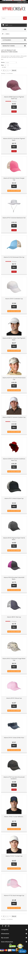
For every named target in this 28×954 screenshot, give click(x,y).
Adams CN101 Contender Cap (14, 298)
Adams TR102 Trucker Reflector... (14, 816)
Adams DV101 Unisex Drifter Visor (14, 737)
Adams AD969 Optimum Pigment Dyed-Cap (14, 97)
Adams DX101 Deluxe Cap (14, 698)
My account (5, 938)
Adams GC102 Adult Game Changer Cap (14, 179)
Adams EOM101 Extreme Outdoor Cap (14, 417)
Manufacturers (9, 46)
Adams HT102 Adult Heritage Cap (14, 895)
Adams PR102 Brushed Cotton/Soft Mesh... (14, 578)
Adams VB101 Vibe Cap (14, 617)
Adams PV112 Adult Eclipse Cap (14, 498)
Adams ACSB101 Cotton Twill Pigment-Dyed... (14, 339)
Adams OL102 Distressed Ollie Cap (14, 257)
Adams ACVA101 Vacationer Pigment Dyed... (14, 139)
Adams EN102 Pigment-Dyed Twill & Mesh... (14, 538)
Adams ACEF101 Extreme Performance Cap (14, 378)
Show (2, 65)
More (2, 59)
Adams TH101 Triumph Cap (14, 856)
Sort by (2, 62)
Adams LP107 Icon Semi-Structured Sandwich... (14, 778)
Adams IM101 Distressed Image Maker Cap (14, 659)
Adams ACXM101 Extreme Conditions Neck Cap (14, 459)
